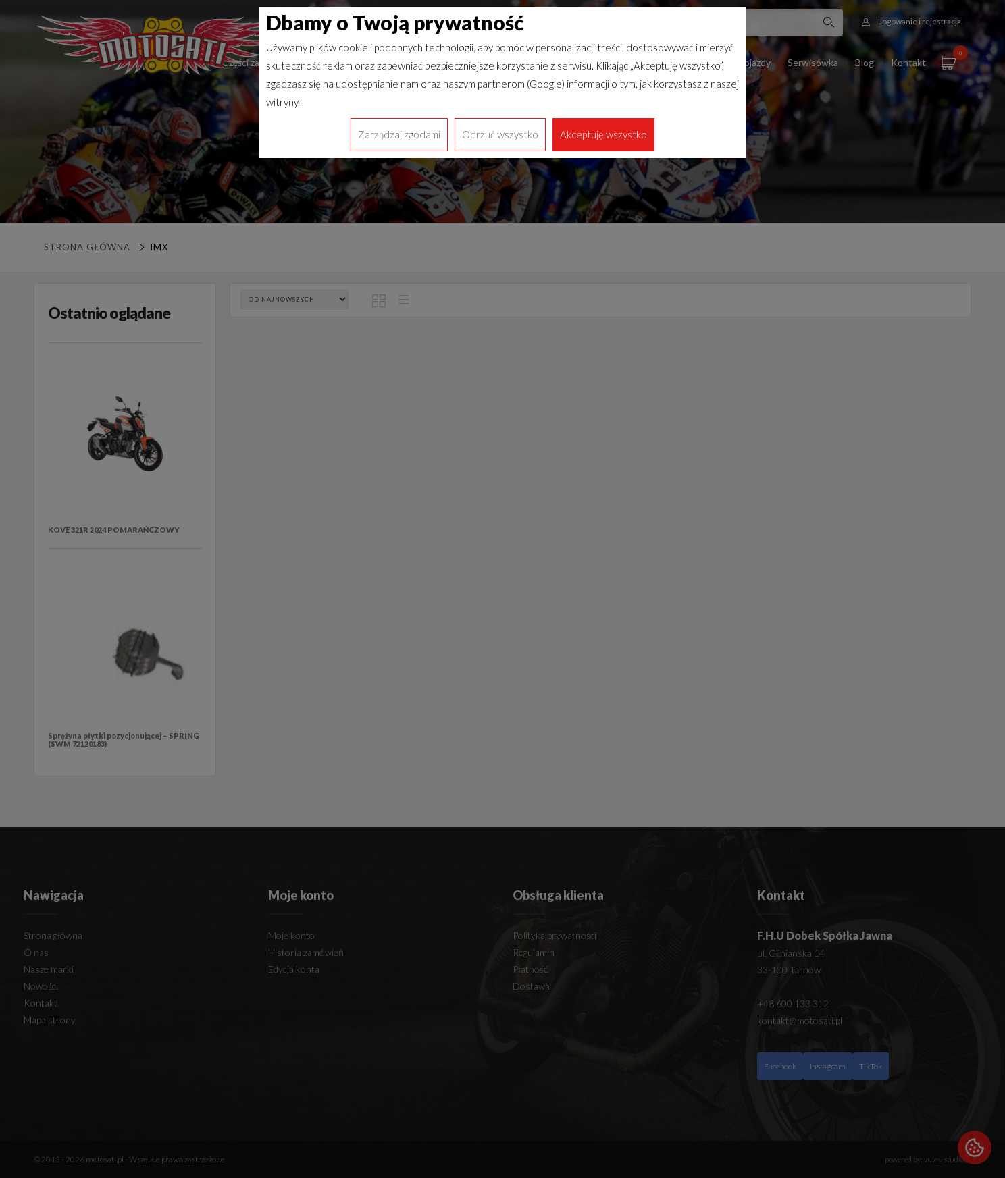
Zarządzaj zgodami (399, 134)
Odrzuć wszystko (500, 134)
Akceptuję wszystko (603, 134)
